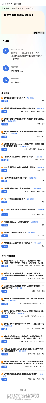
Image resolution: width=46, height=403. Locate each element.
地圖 (43, 266)
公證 (30, 149)
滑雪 (43, 379)
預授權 (21, 341)
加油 (39, 303)
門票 (38, 379)
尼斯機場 (32, 111)
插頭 (38, 136)
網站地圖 (23, 390)
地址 (33, 379)
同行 (43, 214)
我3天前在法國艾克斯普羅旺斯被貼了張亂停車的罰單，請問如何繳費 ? (22, 350)
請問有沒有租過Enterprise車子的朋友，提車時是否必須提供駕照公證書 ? (22, 145)
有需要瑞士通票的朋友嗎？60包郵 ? (22, 243)
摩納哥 (42, 160)
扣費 (38, 291)
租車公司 (42, 341)
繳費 (38, 354)
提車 (25, 149)
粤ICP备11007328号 (28, 396)
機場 (43, 111)
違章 (29, 278)
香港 (43, 124)
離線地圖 (20, 266)
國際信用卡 (27, 303)
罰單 (29, 354)
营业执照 (17, 396)
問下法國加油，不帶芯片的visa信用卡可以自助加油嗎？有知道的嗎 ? (22, 312)
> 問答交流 (28, 9)
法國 (43, 101)
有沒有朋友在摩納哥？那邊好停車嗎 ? (23, 157)
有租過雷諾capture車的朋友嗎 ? (21, 222)
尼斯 (38, 111)
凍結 (30, 366)
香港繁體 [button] (19, 4)
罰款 (33, 278)
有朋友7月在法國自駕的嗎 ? (19, 233)
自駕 (43, 235)
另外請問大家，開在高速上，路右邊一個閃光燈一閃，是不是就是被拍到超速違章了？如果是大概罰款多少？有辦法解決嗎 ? (22, 275)
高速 (43, 278)
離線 (26, 266)
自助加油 (34, 316)
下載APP (6, 4)
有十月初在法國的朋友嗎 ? (19, 199)
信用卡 (34, 303)
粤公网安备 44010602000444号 (27, 399)
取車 (26, 111)
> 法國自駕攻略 (17, 9)
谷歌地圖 (37, 266)
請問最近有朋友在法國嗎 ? (19, 98)
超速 (38, 278)
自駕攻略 (5, 9)
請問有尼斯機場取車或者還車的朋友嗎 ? (24, 108)
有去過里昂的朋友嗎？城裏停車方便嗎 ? (24, 167)
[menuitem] (6, 3)
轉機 (38, 124)
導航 (30, 266)
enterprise (41, 149)
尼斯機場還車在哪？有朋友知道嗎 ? (22, 188)
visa (20, 303)
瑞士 (43, 136)
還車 (21, 111)
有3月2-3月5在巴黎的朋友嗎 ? (20, 178)
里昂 (43, 170)
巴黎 (43, 181)
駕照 (34, 149)
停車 (36, 160)
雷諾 (43, 225)
